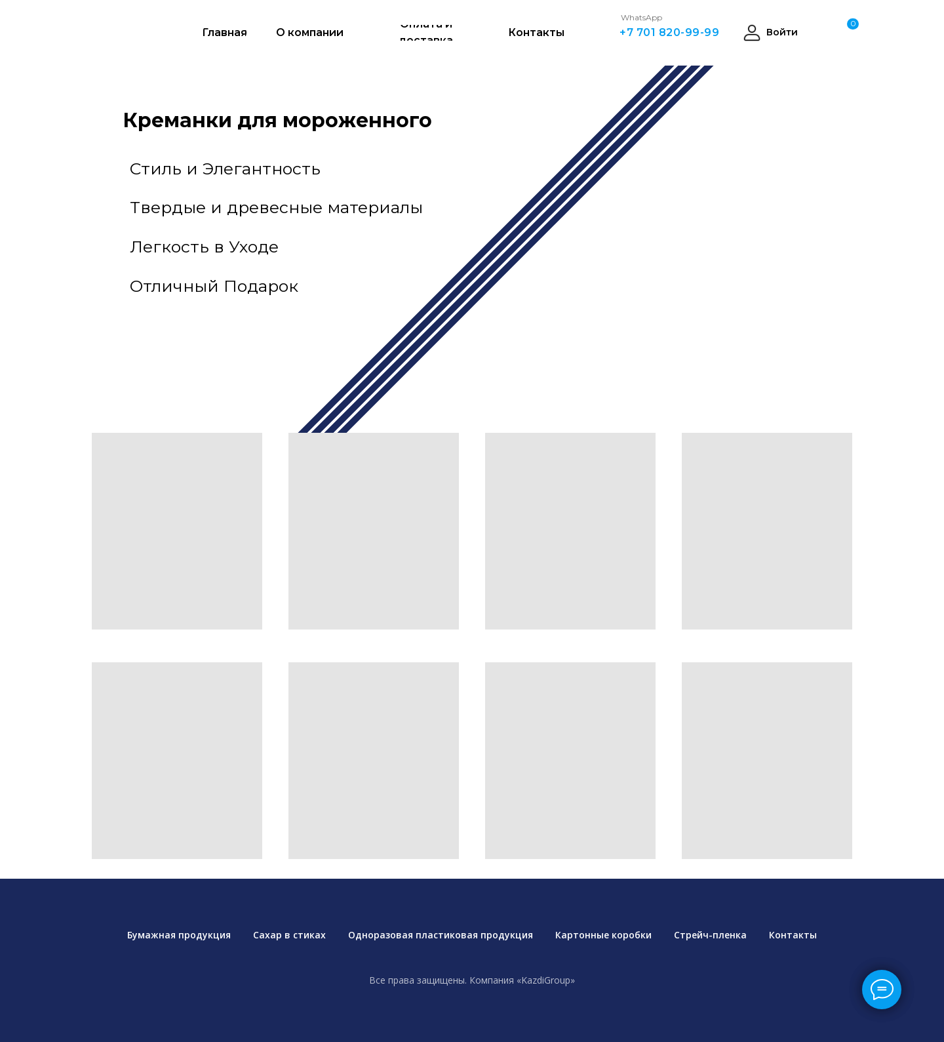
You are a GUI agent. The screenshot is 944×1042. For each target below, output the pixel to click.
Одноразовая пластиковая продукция (440, 935)
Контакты (793, 935)
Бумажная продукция (179, 935)
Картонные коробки (603, 935)
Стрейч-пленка (710, 935)
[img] (701, 236)
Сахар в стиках (289, 935)
